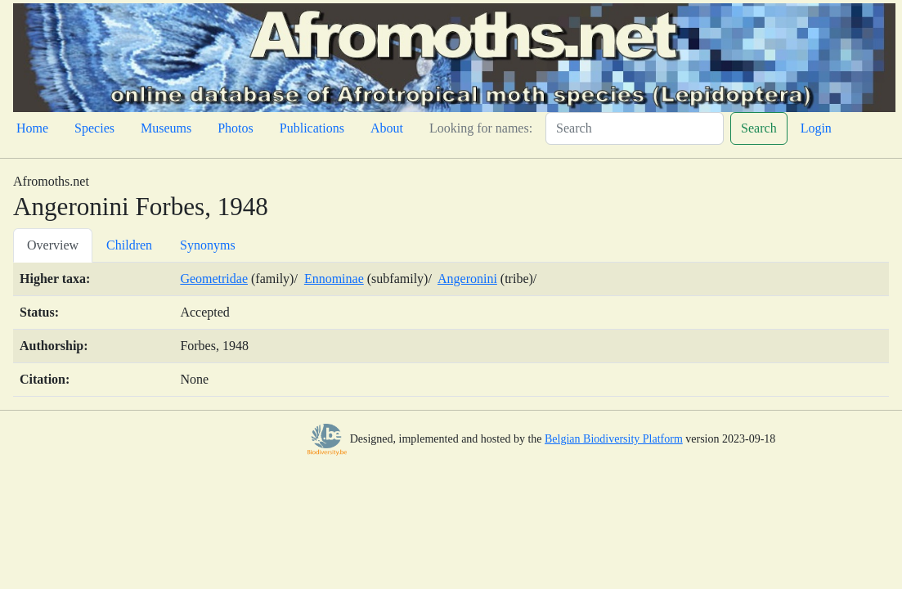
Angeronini (467, 279)
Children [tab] (129, 245)
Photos (236, 128)
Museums (166, 128)
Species (94, 128)
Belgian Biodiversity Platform (614, 439)
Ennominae (334, 279)
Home (32, 128)
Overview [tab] (53, 245)
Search (759, 128)
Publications (312, 128)
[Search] (634, 128)
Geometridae (214, 279)
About (386, 128)
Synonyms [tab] (208, 245)
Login (816, 128)
